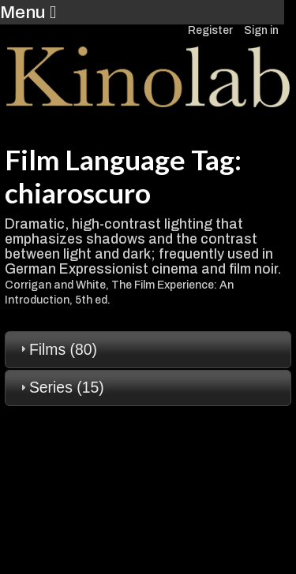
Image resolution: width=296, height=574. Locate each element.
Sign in (261, 30)
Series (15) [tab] (60, 387)
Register (210, 30)
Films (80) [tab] (57, 349)
